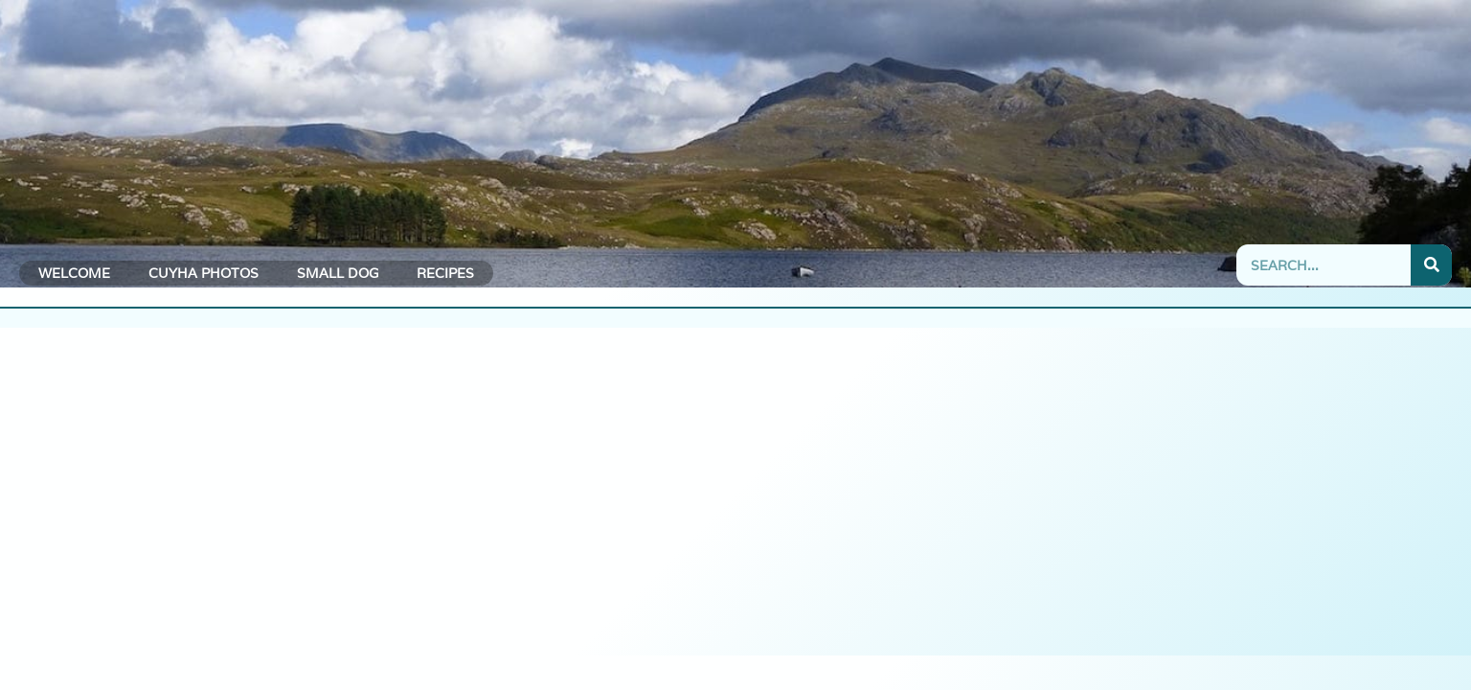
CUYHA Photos (203, 273)
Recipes (445, 273)
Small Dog (337, 273)
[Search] (1431, 265)
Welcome (74, 273)
